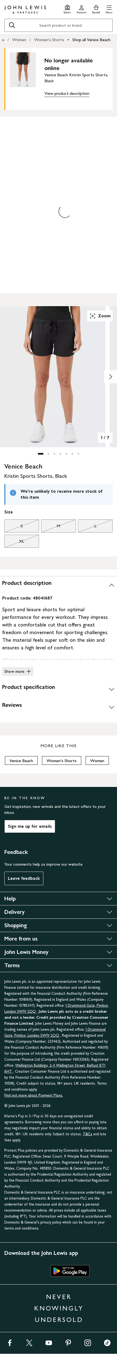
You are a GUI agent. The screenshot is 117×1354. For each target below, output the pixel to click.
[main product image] (27, 78)
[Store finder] (67, 8)
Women (19, 39)
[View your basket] (96, 8)
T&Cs (87, 1134)
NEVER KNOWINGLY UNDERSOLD (58, 1308)
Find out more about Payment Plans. (33, 1095)
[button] (109, 8)
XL (14, 542)
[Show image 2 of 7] (110, 376)
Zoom (99, 316)
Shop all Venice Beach (91, 39)
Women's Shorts (49, 39)
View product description (66, 93)
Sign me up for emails (30, 826)
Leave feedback (24, 878)
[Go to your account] (81, 8)
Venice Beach (21, 760)
